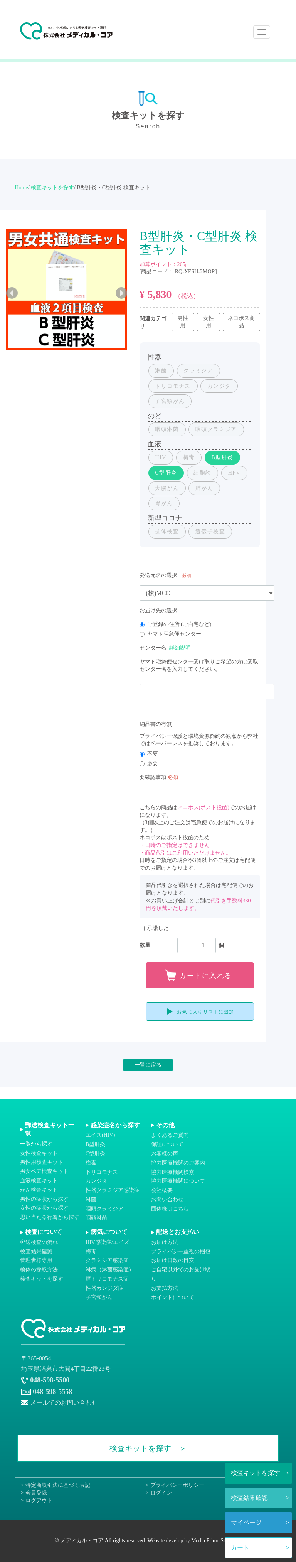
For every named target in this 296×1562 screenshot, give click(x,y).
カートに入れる (205, 976)
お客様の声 (164, 1153)
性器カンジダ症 (104, 1288)
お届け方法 (164, 1242)
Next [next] (121, 293)
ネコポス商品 (241, 322)
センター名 (153, 648)
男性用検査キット (41, 1162)
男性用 (182, 322)
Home (21, 187)
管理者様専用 (36, 1261)
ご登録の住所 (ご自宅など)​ (176, 624)
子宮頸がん (99, 1297)
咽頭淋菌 (96, 1218)
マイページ (246, 1522)
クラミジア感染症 (107, 1261)
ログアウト (38, 1500)
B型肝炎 (95, 1145)
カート (240, 1547)
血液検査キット (39, 1180)
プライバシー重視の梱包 (180, 1251)
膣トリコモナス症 (107, 1279)
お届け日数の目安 (172, 1261)
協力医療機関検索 (172, 1172)
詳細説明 (180, 648)
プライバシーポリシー (177, 1485)
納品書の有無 (156, 724)
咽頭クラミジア (104, 1209)
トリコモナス (102, 1172)
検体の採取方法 (39, 1270)
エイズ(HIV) (100, 1135)
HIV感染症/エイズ (107, 1242)
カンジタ (96, 1181)
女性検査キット (39, 1153)
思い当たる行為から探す (49, 1217)
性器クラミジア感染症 (113, 1190)
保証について (167, 1145)
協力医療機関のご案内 (178, 1163)
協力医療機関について (178, 1181)
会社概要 (162, 1190)
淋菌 (91, 1199)
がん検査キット (39, 1190)
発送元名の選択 (158, 575)
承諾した (154, 928)
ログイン (161, 1493)
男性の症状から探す (44, 1199)
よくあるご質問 (170, 1135)
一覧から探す (36, 1144)
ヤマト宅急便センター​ (170, 634)
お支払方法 (164, 1288)
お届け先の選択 (158, 610)
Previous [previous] (12, 293)
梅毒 (91, 1163)
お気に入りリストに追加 (205, 1012)
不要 (149, 754)
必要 (149, 763)
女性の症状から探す (44, 1208)
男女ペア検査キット (44, 1172)
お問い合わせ (167, 1199)
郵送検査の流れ (39, 1242)
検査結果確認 (249, 1498)
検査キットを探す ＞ (148, 1448)
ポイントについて (172, 1297)
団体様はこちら (170, 1209)
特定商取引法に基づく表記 (57, 1485)
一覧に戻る (148, 1065)
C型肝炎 (95, 1153)
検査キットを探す (255, 1472)
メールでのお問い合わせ (64, 1402)
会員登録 (36, 1493)
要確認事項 (153, 777)
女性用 (208, 322)
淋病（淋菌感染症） (110, 1270)
